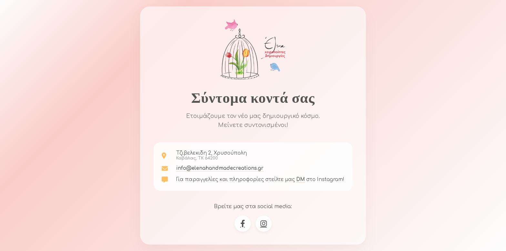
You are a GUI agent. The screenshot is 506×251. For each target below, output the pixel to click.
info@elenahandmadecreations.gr (220, 168)
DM (300, 179)
